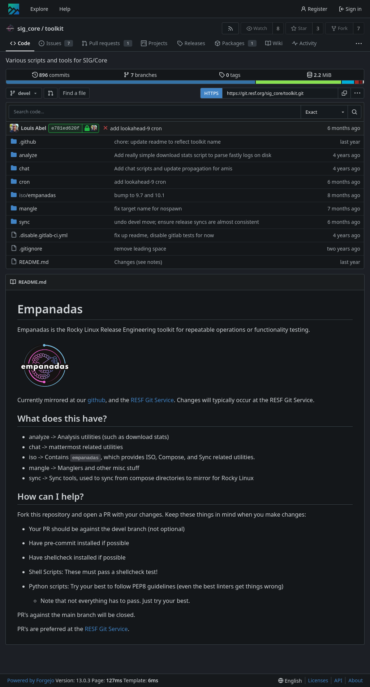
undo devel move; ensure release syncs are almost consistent (186, 221)
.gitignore (26, 248)
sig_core (28, 28)
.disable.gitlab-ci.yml (39, 235)
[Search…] (354, 112)
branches (140, 74)
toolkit (54, 28)
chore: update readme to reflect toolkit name (167, 141)
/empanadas (33, 195)
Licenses (318, 680)
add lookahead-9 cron (136, 128)
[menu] (357, 93)
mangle (24, 208)
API (338, 680)
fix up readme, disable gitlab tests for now (164, 235)
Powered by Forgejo (30, 680)
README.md (30, 261)
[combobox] (324, 112)
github (96, 400)
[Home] (14, 9)
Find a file (74, 93)
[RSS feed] (230, 28)
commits (51, 74)
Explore (39, 8)
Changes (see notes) (138, 261)
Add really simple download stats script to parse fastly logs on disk (192, 155)
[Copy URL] (344, 93)
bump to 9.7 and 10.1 (139, 195)
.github (23, 141)
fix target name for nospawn (148, 208)
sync (20, 221)
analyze (24, 155)
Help (64, 8)
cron (20, 181)
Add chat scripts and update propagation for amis (173, 168)
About (355, 680)
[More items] (358, 43)
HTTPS (211, 93)
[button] (50, 93)
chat (20, 168)
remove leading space (140, 248)
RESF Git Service (152, 400)
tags (229, 74)
